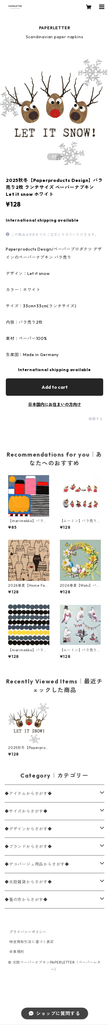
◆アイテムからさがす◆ (28, 793)
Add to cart (55, 387)
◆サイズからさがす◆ (26, 811)
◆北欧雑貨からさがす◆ (28, 881)
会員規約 (16, 951)
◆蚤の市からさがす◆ (26, 899)
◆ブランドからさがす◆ (28, 846)
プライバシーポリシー (28, 932)
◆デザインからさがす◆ (28, 828)
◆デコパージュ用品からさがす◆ (37, 864)
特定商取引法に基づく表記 (31, 942)
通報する (95, 419)
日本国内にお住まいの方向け (54, 404)
